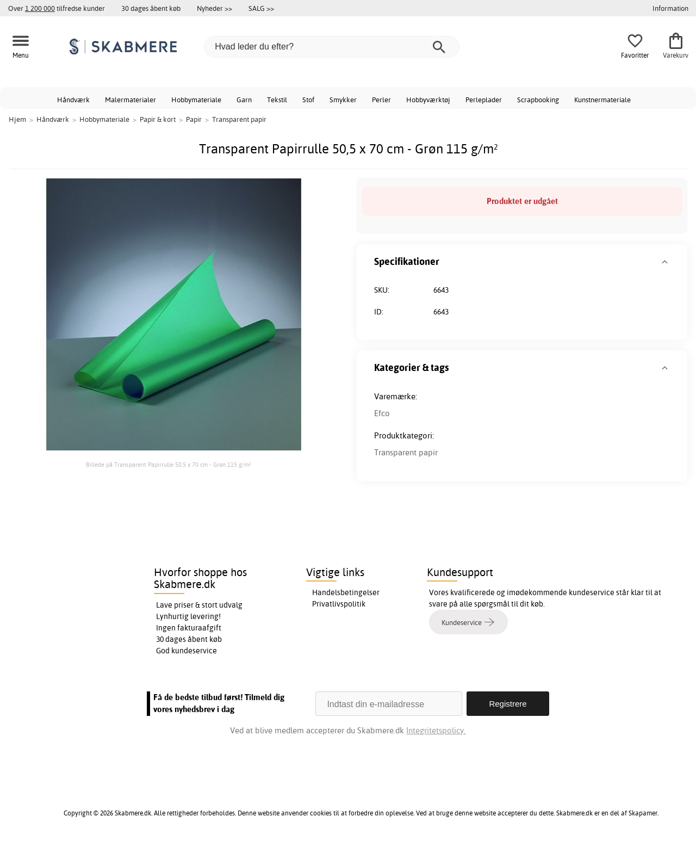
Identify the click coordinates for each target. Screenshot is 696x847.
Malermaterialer (130, 99)
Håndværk (73, 99)
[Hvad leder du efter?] (331, 47)
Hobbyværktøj (428, 99)
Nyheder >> (214, 8)
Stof (308, 99)
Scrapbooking (538, 99)
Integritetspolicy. (435, 730)
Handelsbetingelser (346, 592)
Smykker (343, 99)
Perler (381, 99)
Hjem (17, 119)
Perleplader (483, 99)
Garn (244, 99)
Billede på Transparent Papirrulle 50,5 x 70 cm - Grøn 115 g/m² (168, 464)
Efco (382, 413)
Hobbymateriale (196, 99)
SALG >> (261, 8)
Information (670, 8)
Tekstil (277, 99)
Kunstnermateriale (602, 99)
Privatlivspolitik (338, 604)
